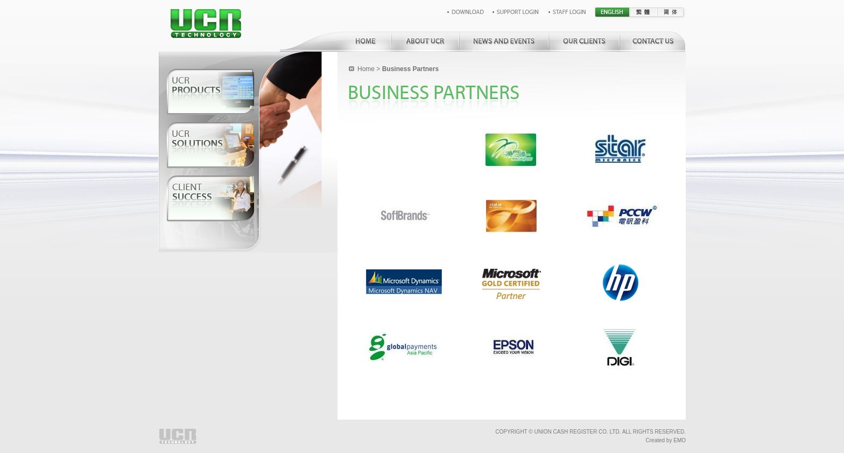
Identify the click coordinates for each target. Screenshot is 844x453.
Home (366, 69)
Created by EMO (666, 440)
